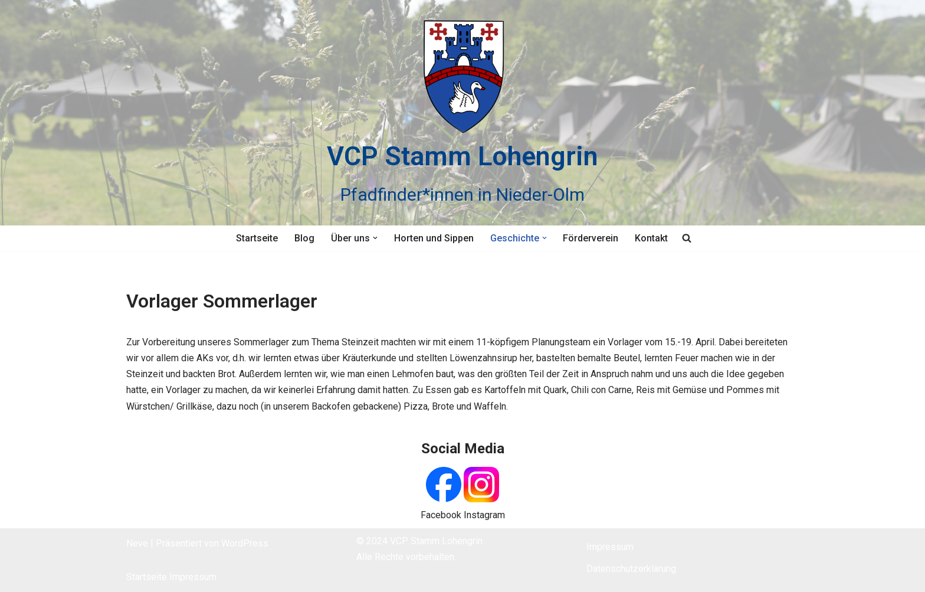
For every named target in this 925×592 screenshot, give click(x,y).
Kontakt (651, 238)
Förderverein (591, 238)
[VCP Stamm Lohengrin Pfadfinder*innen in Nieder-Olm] (462, 113)
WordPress (244, 543)
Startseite (257, 238)
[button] (375, 238)
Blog (304, 238)
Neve (137, 543)
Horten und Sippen (434, 238)
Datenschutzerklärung (631, 568)
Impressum (193, 577)
